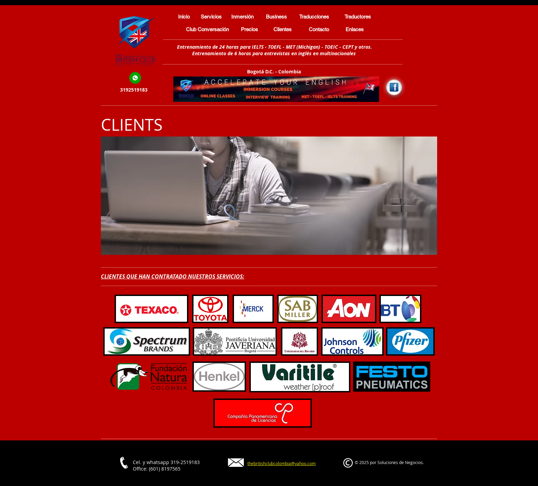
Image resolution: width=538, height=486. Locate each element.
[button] (269, 196)
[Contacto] (319, 29)
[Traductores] (357, 16)
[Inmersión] (242, 16)
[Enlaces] (354, 29)
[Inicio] (183, 16)
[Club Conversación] (207, 29)
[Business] (276, 16)
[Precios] (249, 29)
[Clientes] (283, 29)
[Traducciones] (314, 16)
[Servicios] (211, 16)
